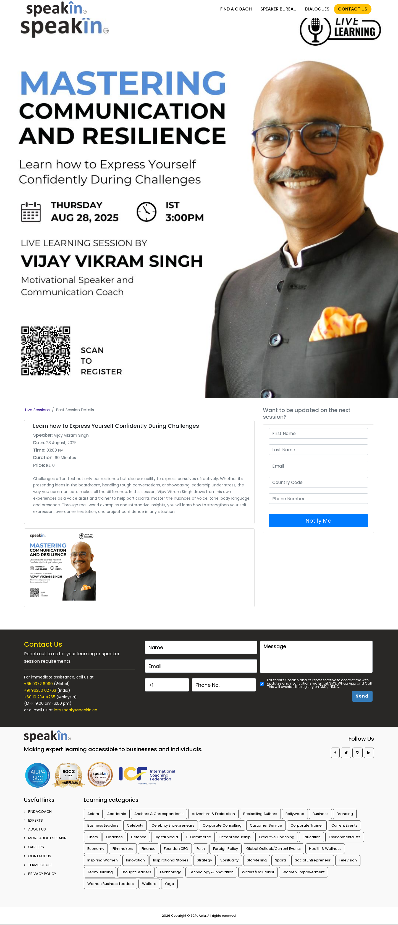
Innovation (135, 860)
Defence (138, 837)
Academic (116, 813)
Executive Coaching (276, 837)
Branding (345, 813)
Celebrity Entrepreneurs (172, 825)
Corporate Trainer (306, 825)
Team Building (100, 872)
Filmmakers (122, 848)
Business (320, 813)
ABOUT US (35, 829)
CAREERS (34, 847)
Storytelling (257, 860)
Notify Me (318, 521)
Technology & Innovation (211, 872)
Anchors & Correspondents (159, 813)
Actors (93, 813)
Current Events (344, 825)
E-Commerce (198, 837)
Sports (281, 860)
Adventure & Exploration (213, 813)
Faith (201, 848)
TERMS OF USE (38, 865)
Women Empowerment (303, 872)
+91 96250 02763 (40, 690)
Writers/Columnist (258, 872)
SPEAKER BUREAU (278, 9)
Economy (95, 848)
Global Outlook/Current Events (273, 848)
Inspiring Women (102, 860)
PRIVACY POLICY (40, 873)
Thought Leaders (136, 872)
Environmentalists (344, 837)
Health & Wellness (325, 848)
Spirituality (229, 860)
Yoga (169, 883)
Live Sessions (37, 410)
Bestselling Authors (260, 813)
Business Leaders (103, 825)
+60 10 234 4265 (39, 697)
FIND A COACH (236, 9)
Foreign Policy (225, 848)
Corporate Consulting (222, 825)
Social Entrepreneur (313, 860)
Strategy (204, 860)
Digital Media (166, 837)
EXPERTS (33, 820)
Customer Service (266, 825)
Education (312, 837)
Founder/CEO (176, 848)
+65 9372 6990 (38, 683)
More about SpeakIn (45, 838)
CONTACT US (352, 9)
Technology (170, 872)
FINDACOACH (38, 811)
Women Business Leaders (110, 883)
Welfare (149, 883)
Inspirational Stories (170, 860)
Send (362, 696)
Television (348, 860)
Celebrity (135, 825)
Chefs (92, 837)
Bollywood (295, 813)
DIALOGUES (317, 9)
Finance (149, 848)
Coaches (114, 837)
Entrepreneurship (235, 837)
